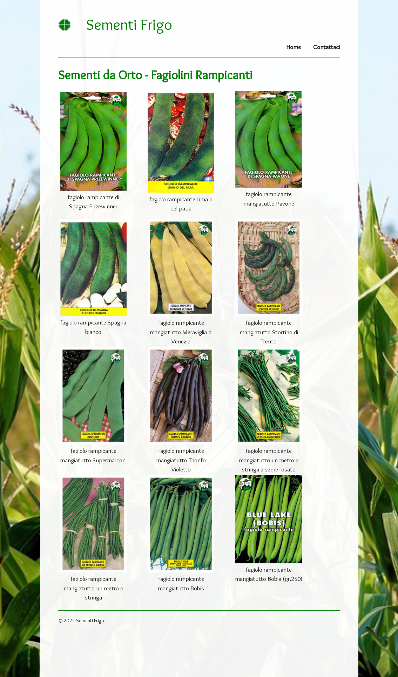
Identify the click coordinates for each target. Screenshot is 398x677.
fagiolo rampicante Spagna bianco (93, 327)
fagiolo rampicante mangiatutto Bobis (181, 583)
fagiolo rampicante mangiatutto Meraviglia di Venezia (181, 332)
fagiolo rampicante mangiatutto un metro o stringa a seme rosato (269, 460)
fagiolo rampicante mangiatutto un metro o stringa (93, 588)
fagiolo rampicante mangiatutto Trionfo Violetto (181, 460)
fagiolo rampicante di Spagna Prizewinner (93, 201)
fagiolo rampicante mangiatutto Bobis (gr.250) (269, 574)
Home (293, 47)
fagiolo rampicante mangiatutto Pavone (268, 198)
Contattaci (326, 47)
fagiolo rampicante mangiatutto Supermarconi (93, 455)
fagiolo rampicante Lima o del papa (181, 203)
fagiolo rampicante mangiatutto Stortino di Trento (269, 332)
